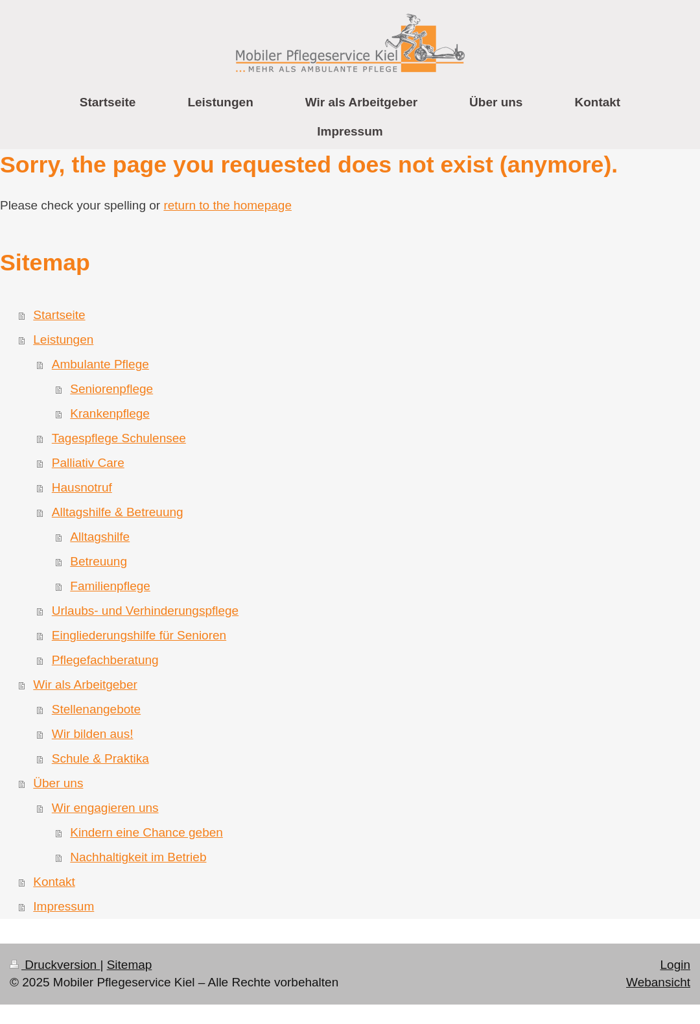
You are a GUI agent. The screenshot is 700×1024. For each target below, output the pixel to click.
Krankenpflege (110, 413)
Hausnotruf (82, 487)
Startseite (59, 315)
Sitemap (129, 964)
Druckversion (55, 964)
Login (675, 964)
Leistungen (63, 339)
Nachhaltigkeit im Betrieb (138, 857)
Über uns (58, 783)
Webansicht (658, 982)
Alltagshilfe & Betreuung (117, 512)
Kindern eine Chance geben (146, 832)
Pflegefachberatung (105, 660)
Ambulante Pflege (100, 364)
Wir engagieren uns (105, 808)
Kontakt (54, 881)
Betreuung (98, 561)
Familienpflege (110, 586)
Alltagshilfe (100, 536)
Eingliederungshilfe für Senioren (139, 635)
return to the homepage (227, 205)
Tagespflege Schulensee (119, 438)
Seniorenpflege (111, 389)
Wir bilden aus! (93, 734)
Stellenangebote (96, 709)
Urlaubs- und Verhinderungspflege (145, 610)
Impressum (63, 906)
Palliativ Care (88, 463)
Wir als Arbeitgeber (85, 684)
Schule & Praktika (100, 758)
